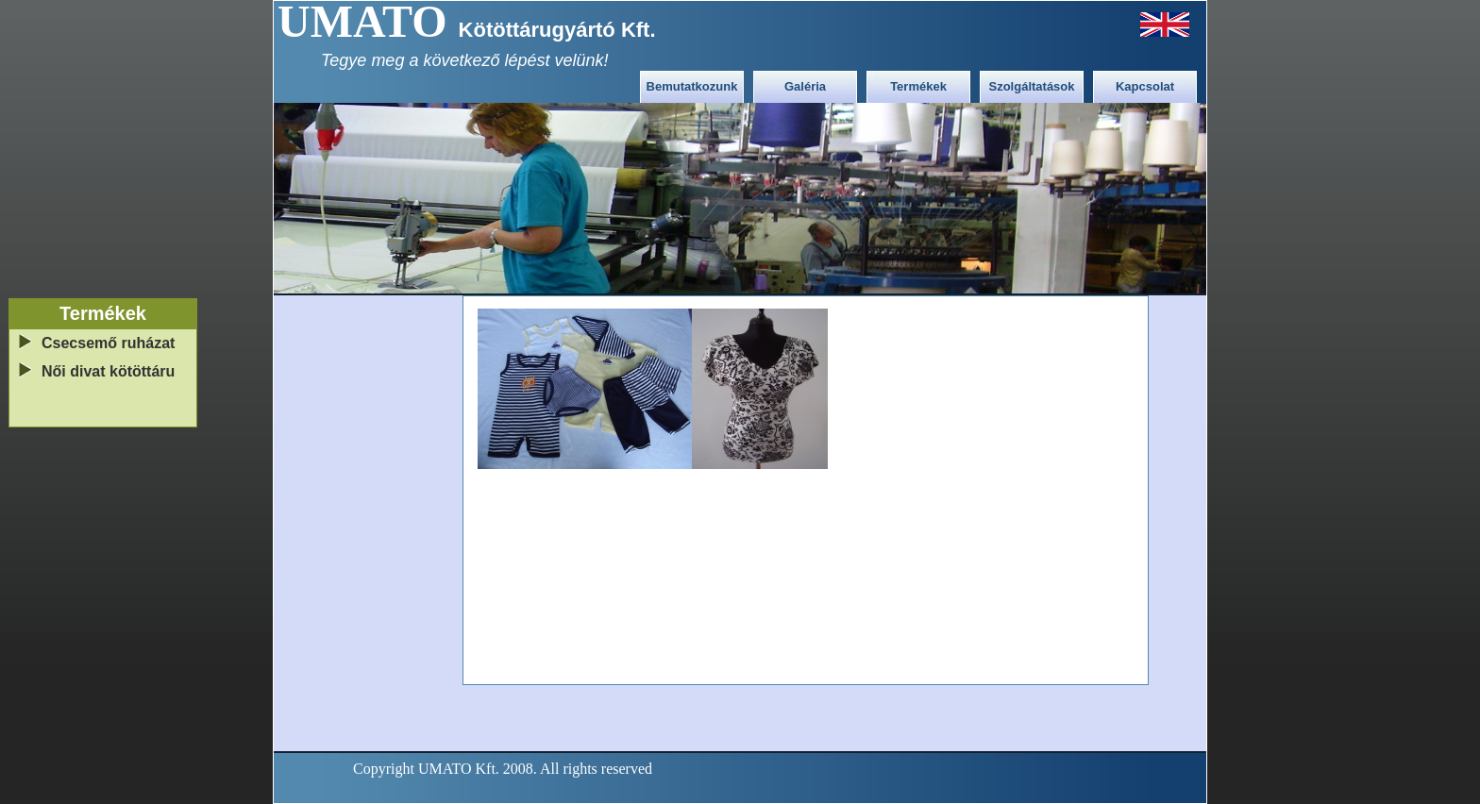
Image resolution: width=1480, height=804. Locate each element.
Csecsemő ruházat (108, 343)
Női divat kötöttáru (108, 371)
